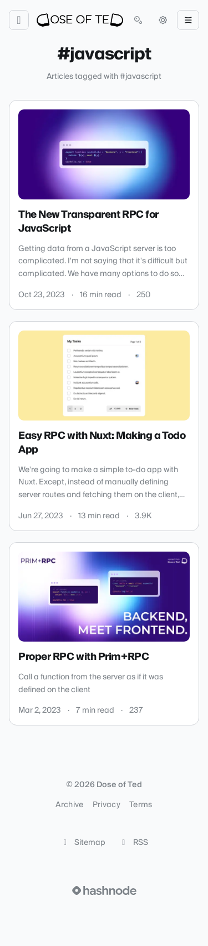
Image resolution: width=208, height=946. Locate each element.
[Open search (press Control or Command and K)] (138, 20)
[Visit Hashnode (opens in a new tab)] (104, 890)
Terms (141, 805)
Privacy (106, 805)
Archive (69, 805)
